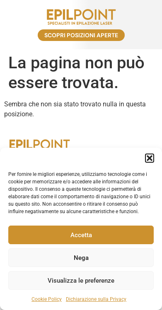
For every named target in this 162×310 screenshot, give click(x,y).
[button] (149, 158)
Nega (81, 258)
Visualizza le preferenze (81, 280)
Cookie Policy (46, 299)
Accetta (81, 235)
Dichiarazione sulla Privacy (96, 299)
